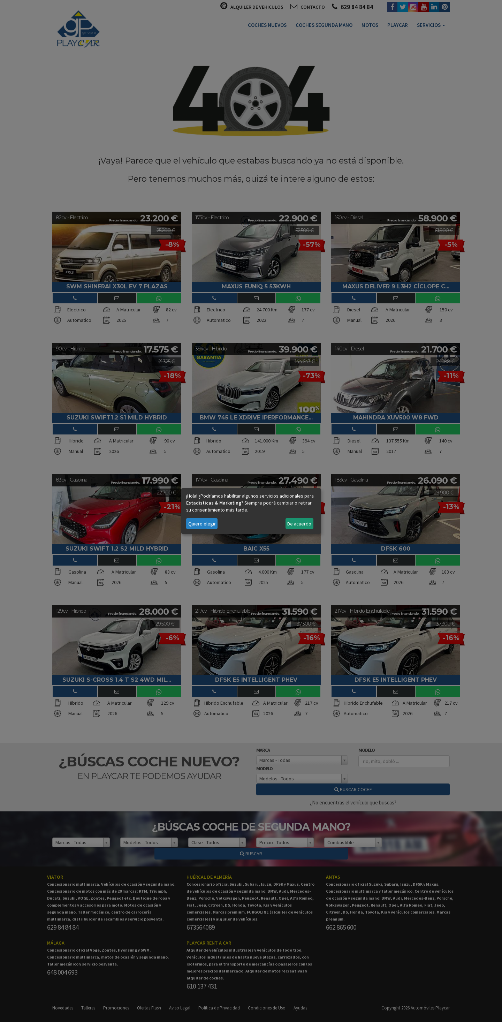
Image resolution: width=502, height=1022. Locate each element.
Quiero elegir (202, 524)
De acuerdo (299, 524)
